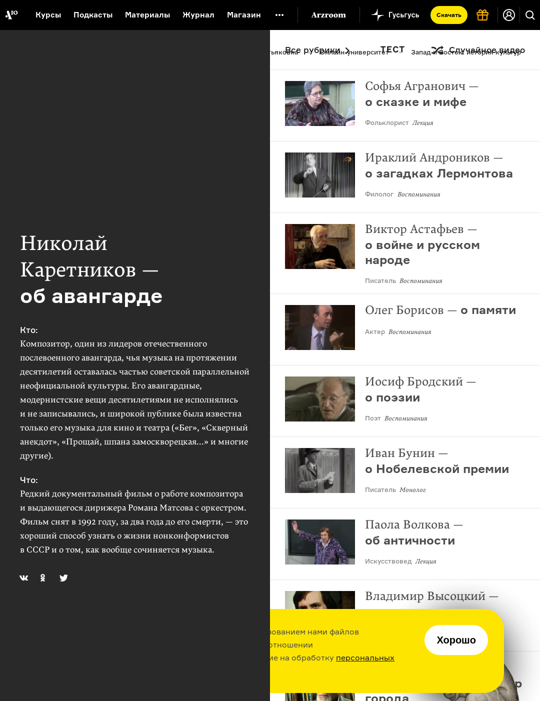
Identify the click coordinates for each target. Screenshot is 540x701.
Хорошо (456, 640)
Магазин (244, 15)
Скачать (449, 14)
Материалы (147, 15)
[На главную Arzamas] (11, 15)
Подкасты (93, 15)
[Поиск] (530, 15)
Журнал (198, 15)
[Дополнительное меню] (280, 15)
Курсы (48, 15)
